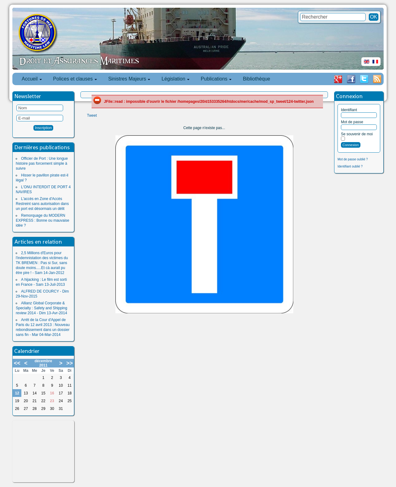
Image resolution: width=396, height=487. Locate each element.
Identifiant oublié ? (350, 166)
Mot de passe (352, 122)
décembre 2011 (43, 363)
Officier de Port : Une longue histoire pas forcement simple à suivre (42, 163)
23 (52, 401)
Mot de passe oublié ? (353, 159)
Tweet (92, 115)
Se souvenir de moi (357, 134)
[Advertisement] (43, 451)
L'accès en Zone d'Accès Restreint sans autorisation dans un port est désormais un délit (42, 204)
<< (17, 363)
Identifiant (349, 110)
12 (17, 393)
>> (69, 363)
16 (52, 393)
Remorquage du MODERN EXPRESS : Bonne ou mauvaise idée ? (42, 220)
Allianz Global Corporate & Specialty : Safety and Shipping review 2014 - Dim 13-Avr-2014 (41, 308)
